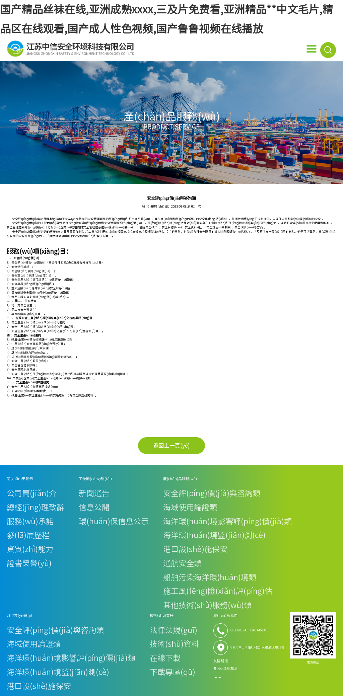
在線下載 (231, 499)
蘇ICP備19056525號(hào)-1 (296, 613)
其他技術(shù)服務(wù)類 (112, 532)
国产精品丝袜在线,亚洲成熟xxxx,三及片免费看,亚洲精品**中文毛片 (80, 633)
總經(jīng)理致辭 (18, 494)
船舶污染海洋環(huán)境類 (113, 521)
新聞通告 (53, 488)
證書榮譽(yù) (15, 516)
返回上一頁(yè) (171, 445)
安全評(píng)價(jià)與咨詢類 (114, 488)
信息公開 (53, 494)
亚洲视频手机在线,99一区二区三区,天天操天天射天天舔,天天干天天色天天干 (91, 642)
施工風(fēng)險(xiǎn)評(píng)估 (116, 527)
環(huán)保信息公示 (61, 499)
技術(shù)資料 (235, 494)
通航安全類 (102, 516)
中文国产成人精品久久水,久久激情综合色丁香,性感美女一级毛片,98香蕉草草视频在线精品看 (196, 671)
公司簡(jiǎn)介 (16, 488)
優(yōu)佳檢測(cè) (275, 531)
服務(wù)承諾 (16, 499)
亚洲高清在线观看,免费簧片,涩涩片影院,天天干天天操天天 (253, 642)
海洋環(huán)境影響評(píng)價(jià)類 (120, 499)
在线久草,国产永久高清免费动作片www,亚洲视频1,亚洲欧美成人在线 (148, 662)
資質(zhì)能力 (16, 510)
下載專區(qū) (234, 505)
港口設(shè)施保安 (107, 510)
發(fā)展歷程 (15, 505)
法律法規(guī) (234, 488)
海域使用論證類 (105, 494)
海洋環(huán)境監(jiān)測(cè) (115, 505)
